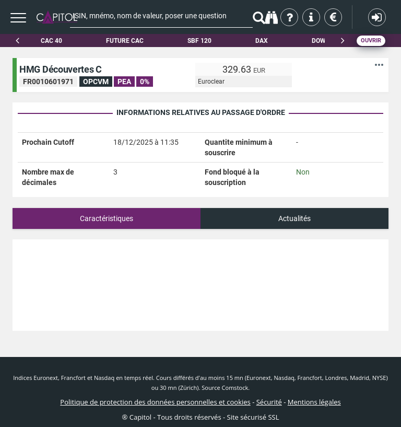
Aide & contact (312, 17)
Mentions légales (314, 402)
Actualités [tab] (294, 218)
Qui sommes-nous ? (290, 17)
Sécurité (269, 402)
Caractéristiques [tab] (106, 218)
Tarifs (334, 17)
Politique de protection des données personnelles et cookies (155, 402)
